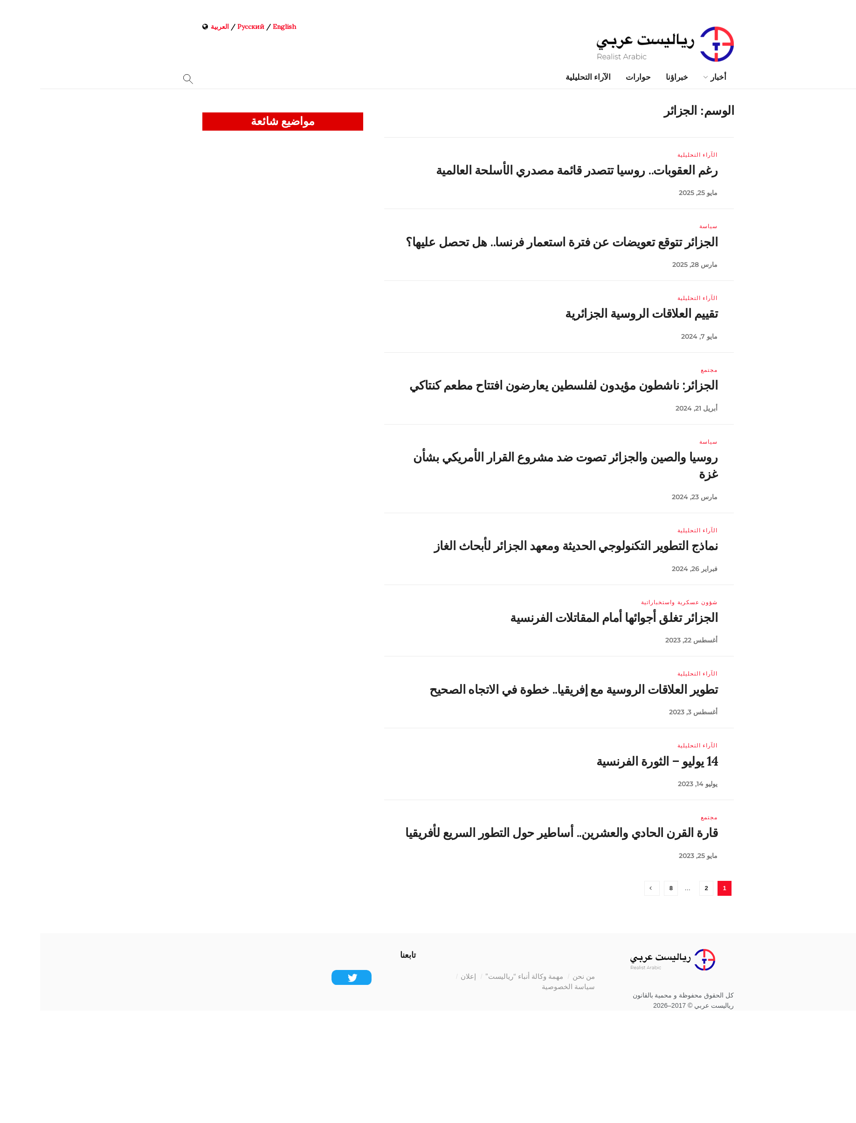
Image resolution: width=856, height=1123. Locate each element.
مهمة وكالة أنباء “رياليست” (484, 976)
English (244, 26)
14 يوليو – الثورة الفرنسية (617, 761)
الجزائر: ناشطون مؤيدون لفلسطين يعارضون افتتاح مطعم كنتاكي (523, 385)
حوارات (598, 77)
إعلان (428, 976)
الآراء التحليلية (548, 77)
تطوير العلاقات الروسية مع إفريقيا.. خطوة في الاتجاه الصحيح (533, 689)
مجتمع (669, 370)
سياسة (668, 226)
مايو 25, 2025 (658, 192)
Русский (210, 26)
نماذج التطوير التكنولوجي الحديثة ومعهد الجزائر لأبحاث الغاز (535, 545)
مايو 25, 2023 (658, 855)
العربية (180, 26)
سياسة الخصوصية (528, 986)
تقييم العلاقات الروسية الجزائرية (601, 313)
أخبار (678, 77)
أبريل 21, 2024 (656, 408)
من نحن (543, 976)
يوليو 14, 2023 (657, 784)
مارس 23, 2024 (654, 497)
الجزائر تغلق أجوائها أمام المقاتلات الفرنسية (573, 617)
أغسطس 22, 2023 (651, 640)
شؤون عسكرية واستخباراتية (639, 602)
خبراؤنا (637, 77)
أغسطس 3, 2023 (653, 712)
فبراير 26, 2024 (654, 569)
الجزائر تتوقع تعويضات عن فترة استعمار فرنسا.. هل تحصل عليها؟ (521, 242)
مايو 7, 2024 (659, 336)
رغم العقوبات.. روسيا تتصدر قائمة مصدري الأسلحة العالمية (536, 170)
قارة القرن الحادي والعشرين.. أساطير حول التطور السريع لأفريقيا (521, 832)
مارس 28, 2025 (654, 264)
